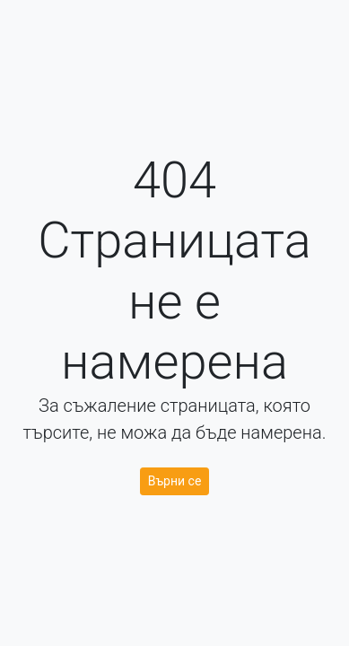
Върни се (175, 481)
